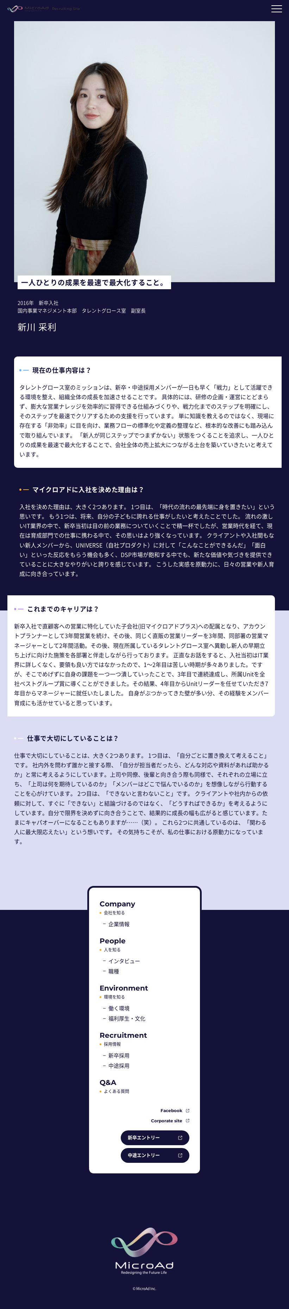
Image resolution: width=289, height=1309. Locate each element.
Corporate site (166, 1120)
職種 (113, 971)
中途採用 (119, 1065)
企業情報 (119, 924)
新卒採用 (119, 1055)
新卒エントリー (144, 1137)
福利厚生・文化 (126, 1018)
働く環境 (119, 1008)
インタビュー (124, 961)
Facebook (171, 1110)
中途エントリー (144, 1155)
